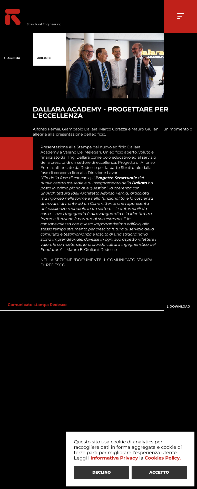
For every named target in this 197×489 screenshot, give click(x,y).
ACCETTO (159, 472)
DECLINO (101, 472)
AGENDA (16, 49)
